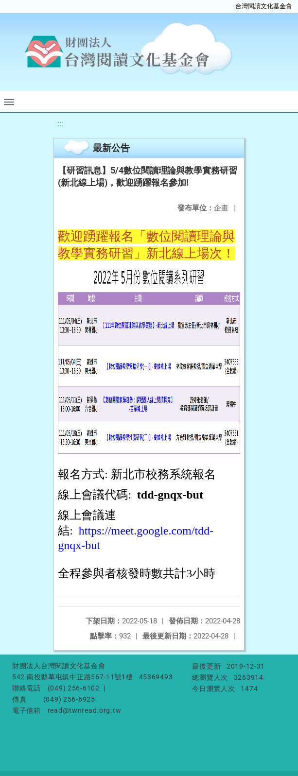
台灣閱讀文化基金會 (263, 6)
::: (60, 123)
